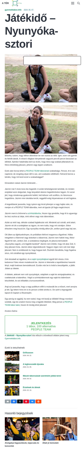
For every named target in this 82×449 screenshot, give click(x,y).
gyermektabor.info (13, 10)
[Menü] (73, 3)
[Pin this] (26, 401)
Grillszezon (28, 353)
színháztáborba (34, 213)
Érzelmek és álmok (31, 387)
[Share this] (14, 401)
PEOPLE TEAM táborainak (37, 171)
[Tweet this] (20, 401)
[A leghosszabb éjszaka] (12, 364)
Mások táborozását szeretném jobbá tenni (42, 376)
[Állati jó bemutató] (59, 419)
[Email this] (8, 401)
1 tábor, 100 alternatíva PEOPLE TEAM (41, 326)
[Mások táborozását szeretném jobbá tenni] (12, 376)
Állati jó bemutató (50, 443)
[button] (78, 3)
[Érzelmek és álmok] (12, 387)
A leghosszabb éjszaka (33, 364)
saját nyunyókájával (40, 259)
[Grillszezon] (12, 353)
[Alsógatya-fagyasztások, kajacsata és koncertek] (22, 419)
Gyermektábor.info (12, 338)
